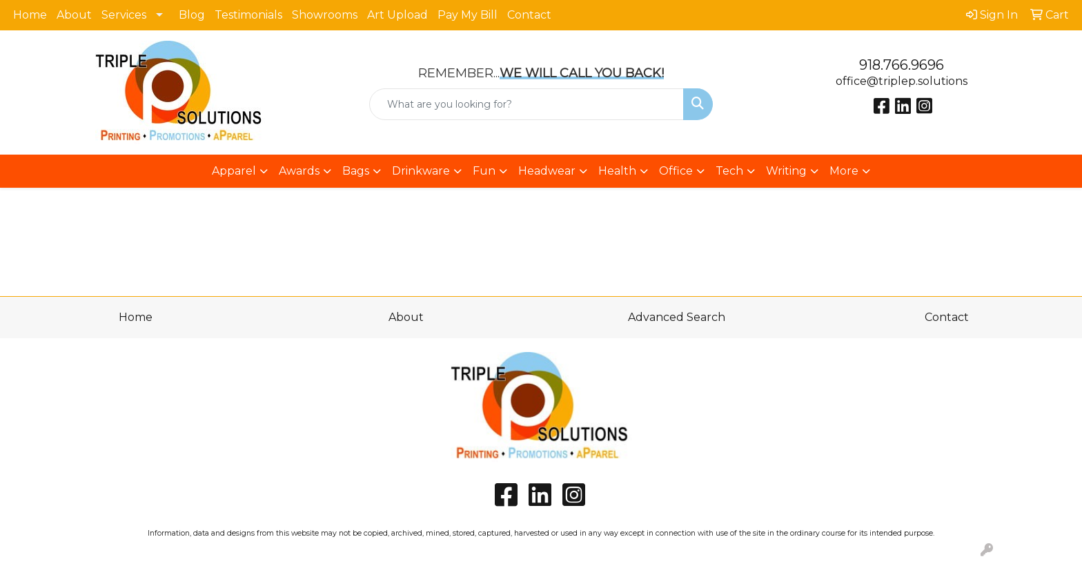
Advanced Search (676, 317)
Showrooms (324, 14)
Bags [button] (355, 170)
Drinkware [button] (421, 170)
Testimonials (248, 14)
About (74, 14)
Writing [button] (786, 170)
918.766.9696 (901, 65)
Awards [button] (299, 170)
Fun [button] (484, 170)
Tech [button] (729, 170)
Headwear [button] (547, 170)
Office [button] (676, 170)
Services (123, 14)
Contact (529, 14)
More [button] (843, 170)
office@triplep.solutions (901, 81)
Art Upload (397, 14)
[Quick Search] (527, 104)
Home (30, 14)
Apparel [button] (234, 170)
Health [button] (617, 170)
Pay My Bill (467, 14)
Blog (192, 14)
